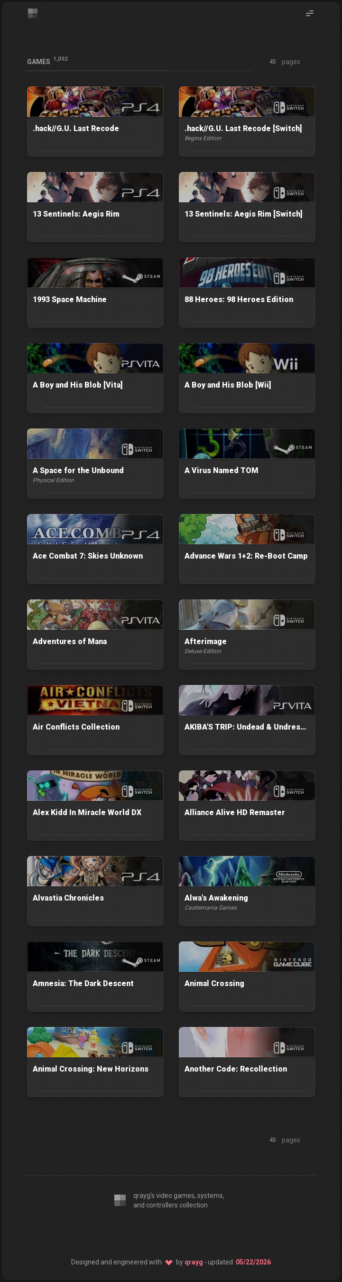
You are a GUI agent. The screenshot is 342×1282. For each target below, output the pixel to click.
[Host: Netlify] (220, 1231)
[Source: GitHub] (195, 1231)
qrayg (194, 1262)
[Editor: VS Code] (121, 1231)
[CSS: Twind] (146, 1231)
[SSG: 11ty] (171, 1231)
